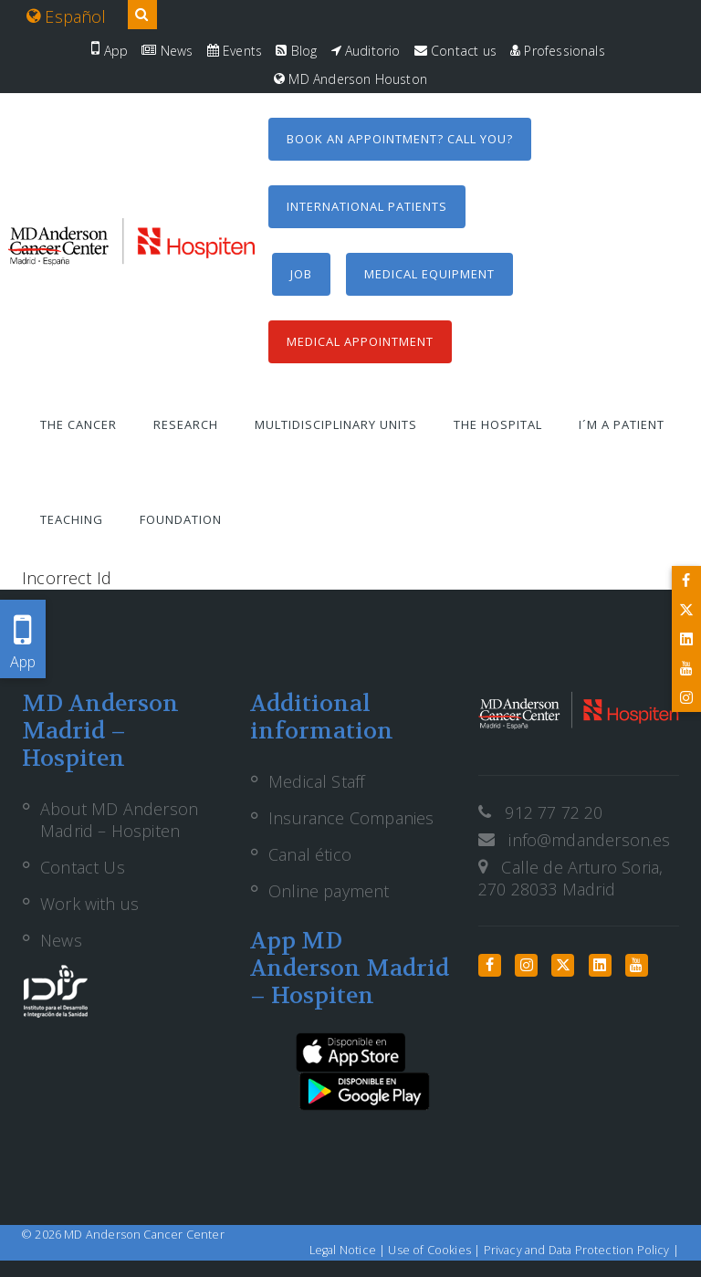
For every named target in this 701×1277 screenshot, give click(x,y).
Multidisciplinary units (336, 424)
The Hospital (498, 424)
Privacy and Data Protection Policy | (581, 1250)
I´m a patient (621, 424)
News (167, 50)
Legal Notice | (349, 1250)
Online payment (329, 891)
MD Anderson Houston (350, 79)
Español (66, 16)
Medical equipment (429, 274)
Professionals (557, 50)
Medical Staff (316, 781)
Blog (296, 50)
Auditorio (366, 50)
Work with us (89, 904)
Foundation (181, 519)
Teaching (71, 519)
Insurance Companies (351, 818)
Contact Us (82, 867)
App (109, 50)
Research (185, 424)
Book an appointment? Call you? (400, 139)
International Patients (367, 206)
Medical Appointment (360, 341)
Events (234, 50)
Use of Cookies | (435, 1250)
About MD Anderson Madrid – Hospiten (119, 820)
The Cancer (78, 424)
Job (301, 274)
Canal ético (309, 854)
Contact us (455, 50)
